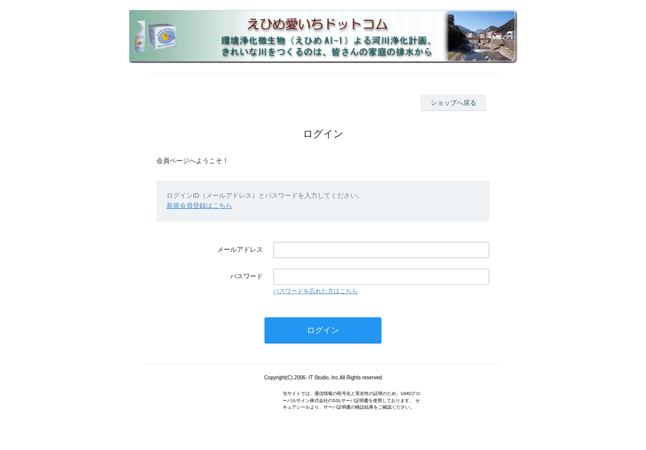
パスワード (246, 276)
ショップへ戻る (453, 102)
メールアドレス (240, 249)
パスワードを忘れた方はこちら (315, 291)
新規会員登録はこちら (199, 205)
